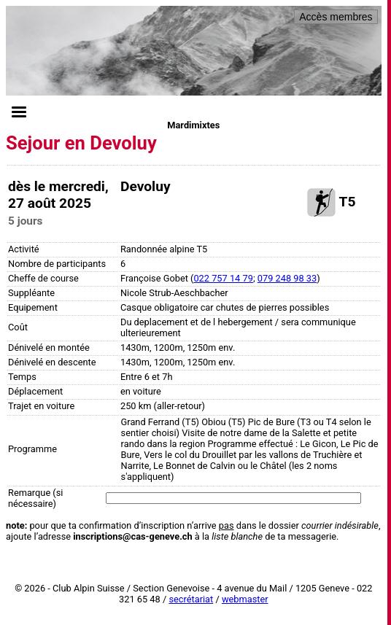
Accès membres (335, 17)
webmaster (245, 599)
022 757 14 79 (222, 278)
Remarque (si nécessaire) (35, 498)
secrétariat (191, 599)
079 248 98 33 (287, 278)
